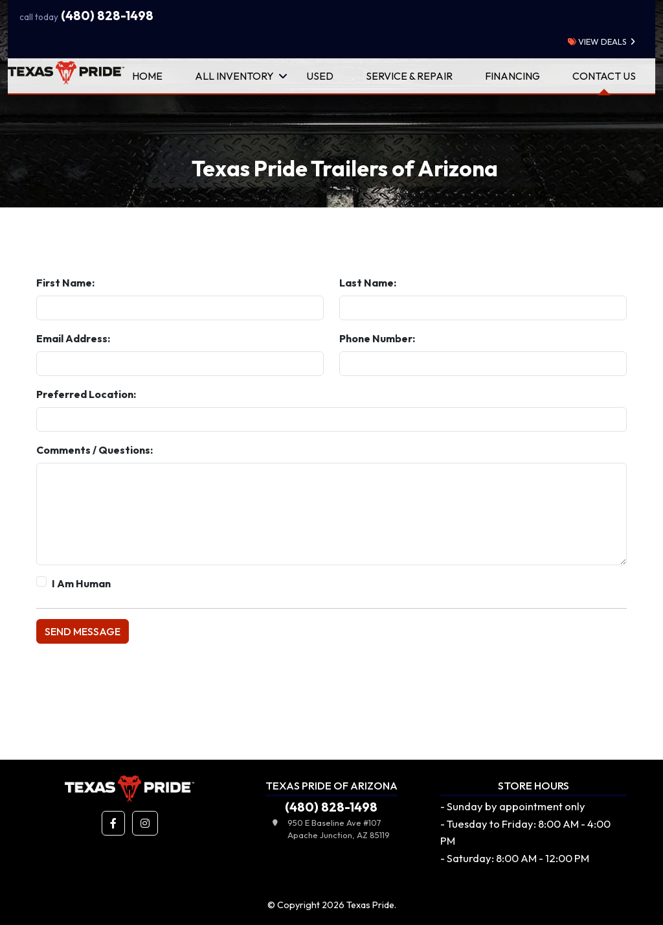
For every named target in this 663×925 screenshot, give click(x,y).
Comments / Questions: (94, 449)
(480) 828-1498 (86, 15)
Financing (512, 75)
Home (147, 75)
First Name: (65, 282)
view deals (597, 41)
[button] (113, 823)
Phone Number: (377, 338)
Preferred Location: (86, 394)
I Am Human (81, 583)
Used (319, 75)
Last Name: (367, 282)
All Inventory (234, 75)
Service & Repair (409, 75)
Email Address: (73, 338)
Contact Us (604, 75)
